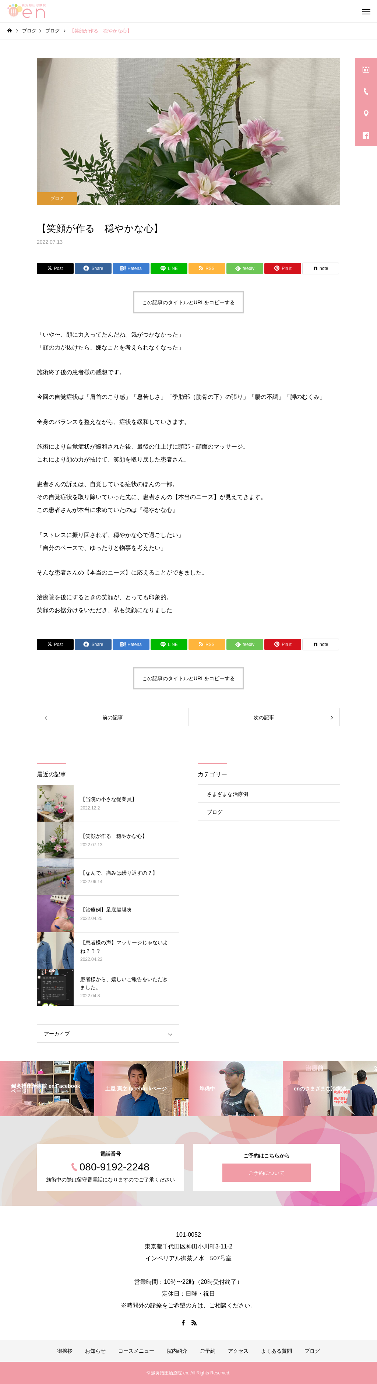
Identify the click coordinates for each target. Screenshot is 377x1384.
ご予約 (207, 1351)
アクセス (238, 1351)
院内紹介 (177, 1351)
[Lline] (169, 268)
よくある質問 (276, 1351)
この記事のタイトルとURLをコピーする (188, 302)
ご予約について (267, 1173)
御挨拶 (65, 1351)
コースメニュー (136, 1351)
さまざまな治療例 (227, 794)
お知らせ (95, 1351)
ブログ (57, 198)
